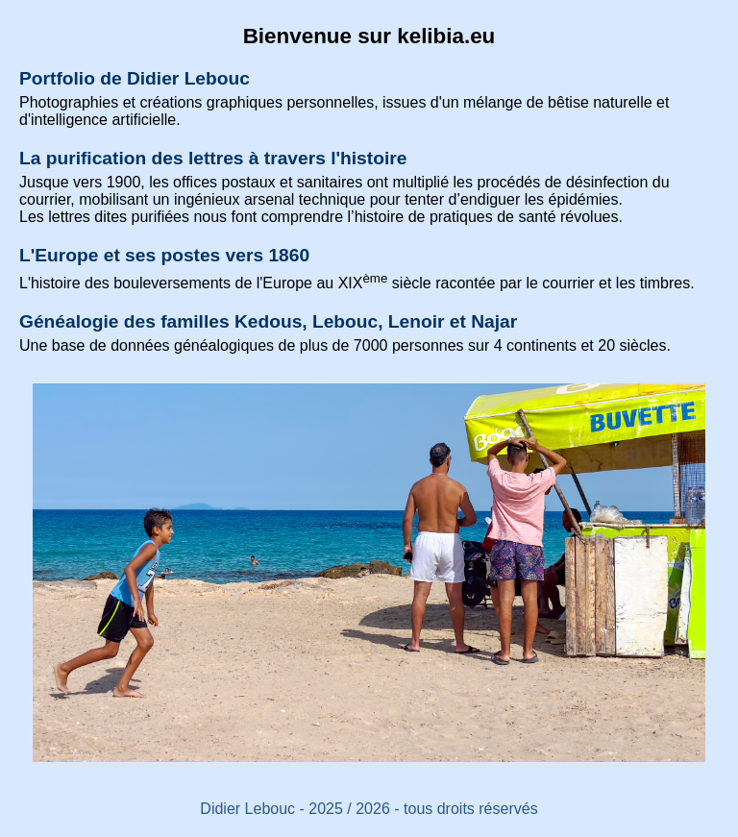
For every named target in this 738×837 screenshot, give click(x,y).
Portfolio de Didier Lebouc (134, 78)
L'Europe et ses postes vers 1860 (164, 255)
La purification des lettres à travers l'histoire (212, 158)
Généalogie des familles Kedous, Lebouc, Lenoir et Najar (268, 321)
